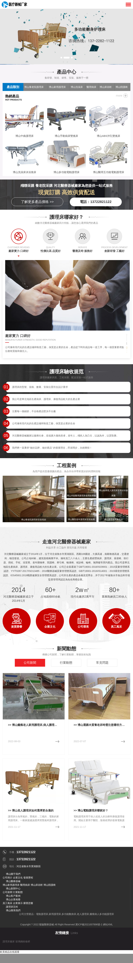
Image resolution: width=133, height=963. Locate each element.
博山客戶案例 (13, 895)
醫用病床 (25, 884)
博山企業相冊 (13, 899)
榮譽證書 (28, 903)
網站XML (108, 924)
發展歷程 (28, 877)
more (119, 95)
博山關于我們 (13, 874)
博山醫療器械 (13, 881)
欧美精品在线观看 (9, 952)
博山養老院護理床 (34, 87)
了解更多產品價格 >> (37, 202)
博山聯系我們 (13, 910)
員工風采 (7, 903)
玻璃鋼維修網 (22, 941)
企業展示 (18, 903)
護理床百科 (12, 906)
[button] (61, 58)
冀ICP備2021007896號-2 (88, 924)
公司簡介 (7, 877)
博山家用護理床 (57, 87)
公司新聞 (7, 892)
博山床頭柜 (37, 884)
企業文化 (18, 877)
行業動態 (18, 892)
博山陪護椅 (49, 884)
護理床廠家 (9, 941)
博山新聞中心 (13, 888)
